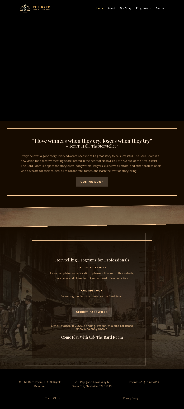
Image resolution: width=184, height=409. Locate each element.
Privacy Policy (130, 398)
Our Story (126, 8)
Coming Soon (92, 181)
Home (99, 8)
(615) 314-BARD (148, 382)
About (111, 8)
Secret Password (92, 312)
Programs (142, 8)
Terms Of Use (53, 398)
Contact (161, 8)
